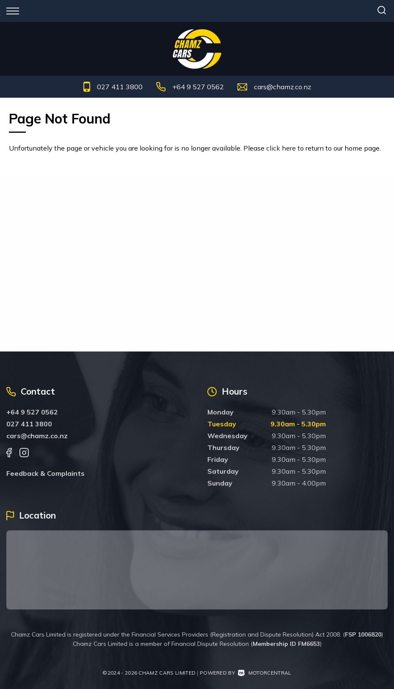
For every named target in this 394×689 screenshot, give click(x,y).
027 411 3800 (120, 86)
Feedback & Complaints (45, 473)
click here (281, 148)
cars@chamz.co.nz (282, 86)
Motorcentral (264, 673)
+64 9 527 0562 (198, 86)
